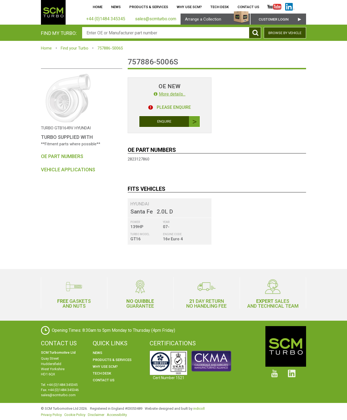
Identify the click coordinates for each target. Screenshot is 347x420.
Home (97, 7)
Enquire (178, 121)
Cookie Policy (74, 415)
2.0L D (165, 211)
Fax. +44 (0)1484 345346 (60, 390)
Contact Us (248, 7)
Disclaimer (96, 415)
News (116, 7)
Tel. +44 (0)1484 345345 (59, 385)
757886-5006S (110, 48)
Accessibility (117, 415)
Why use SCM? (189, 7)
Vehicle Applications (68, 169)
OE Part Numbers (62, 156)
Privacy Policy (51, 415)
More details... (169, 94)
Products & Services (148, 7)
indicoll (199, 408)
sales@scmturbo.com (58, 395)
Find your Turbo (74, 48)
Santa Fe (141, 211)
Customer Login (273, 19)
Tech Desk (219, 7)
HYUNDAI (139, 203)
